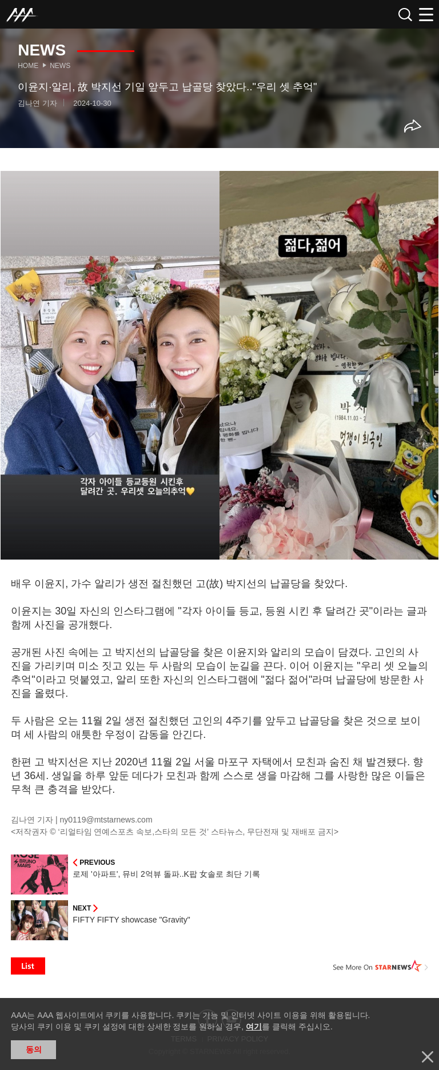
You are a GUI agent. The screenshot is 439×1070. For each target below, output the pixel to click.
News (60, 66)
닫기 (427, 1057)
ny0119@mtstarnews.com (106, 819)
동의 (34, 1049)
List (28, 966)
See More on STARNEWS (380, 966)
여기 (254, 1026)
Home (28, 66)
